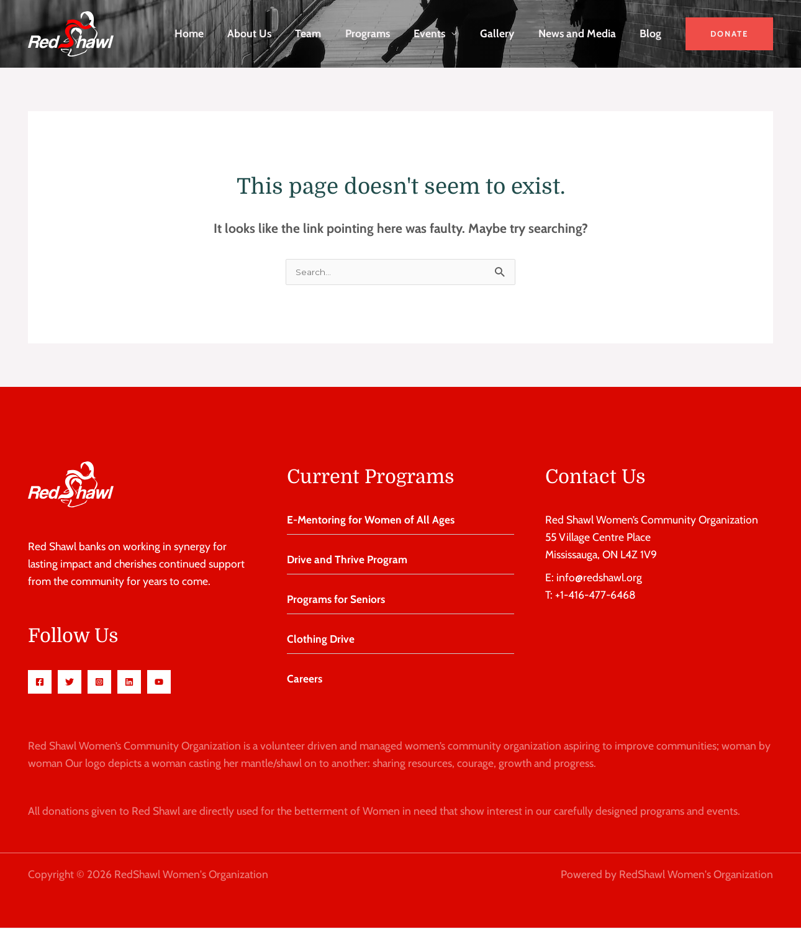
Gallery (503, 33)
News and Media (580, 33)
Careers (304, 679)
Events (437, 33)
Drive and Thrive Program (347, 560)
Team (320, 33)
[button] (729, 33)
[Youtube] (159, 683)
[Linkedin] (129, 683)
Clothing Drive (321, 639)
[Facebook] (40, 683)
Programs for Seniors (336, 600)
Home (204, 33)
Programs (377, 33)
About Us (263, 33)
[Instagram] (99, 683)
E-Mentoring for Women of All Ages (371, 520)
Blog (652, 33)
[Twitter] (69, 683)
